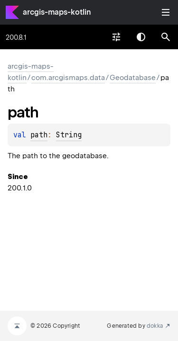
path (38, 135)
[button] (165, 37)
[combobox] (116, 37)
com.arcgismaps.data (68, 77)
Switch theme (141, 37)
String (69, 135)
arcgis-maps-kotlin (57, 12)
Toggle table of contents (165, 12)
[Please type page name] (165, 37)
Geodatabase (133, 77)
